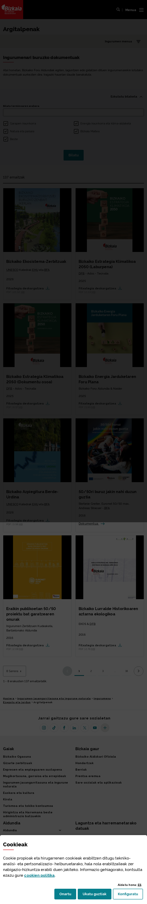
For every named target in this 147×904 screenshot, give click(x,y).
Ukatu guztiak (96, 895)
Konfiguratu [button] (130, 895)
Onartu (67, 895)
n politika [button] (39, 875)
